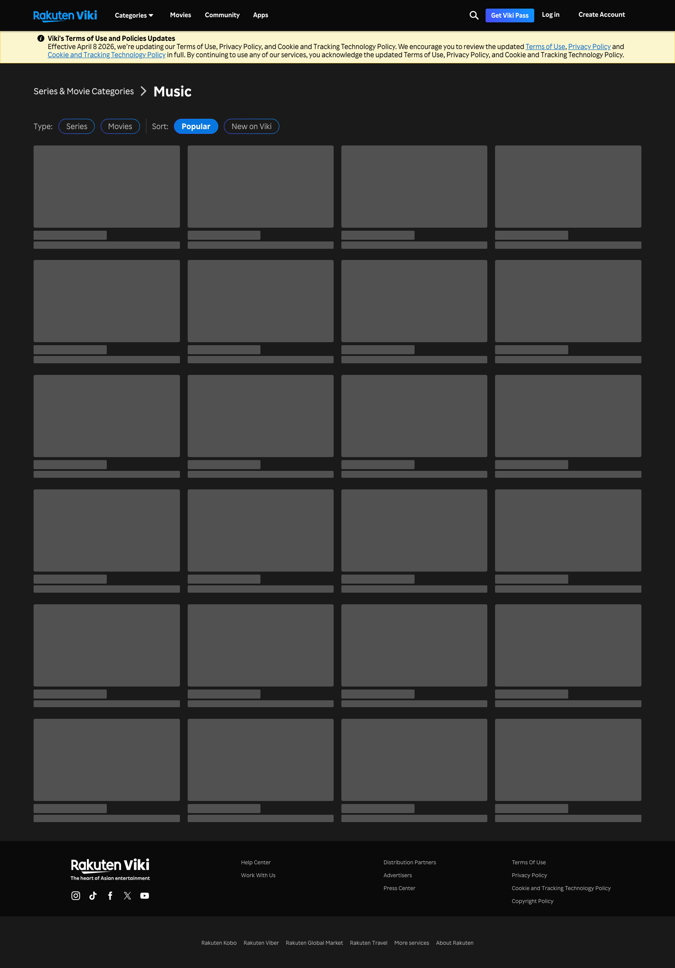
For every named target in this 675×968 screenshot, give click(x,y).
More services (411, 942)
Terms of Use (545, 46)
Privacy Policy (589, 46)
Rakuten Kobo (219, 942)
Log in (551, 14)
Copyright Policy (533, 900)
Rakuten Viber (261, 942)
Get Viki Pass (510, 15)
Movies (180, 15)
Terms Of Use (529, 862)
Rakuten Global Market (314, 942)
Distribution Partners (410, 862)
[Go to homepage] (65, 15)
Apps (260, 15)
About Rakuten (455, 942)
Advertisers (398, 874)
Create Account (602, 14)
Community (222, 15)
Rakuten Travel (368, 942)
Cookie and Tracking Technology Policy (107, 54)
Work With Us (258, 874)
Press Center (399, 887)
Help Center (256, 862)
